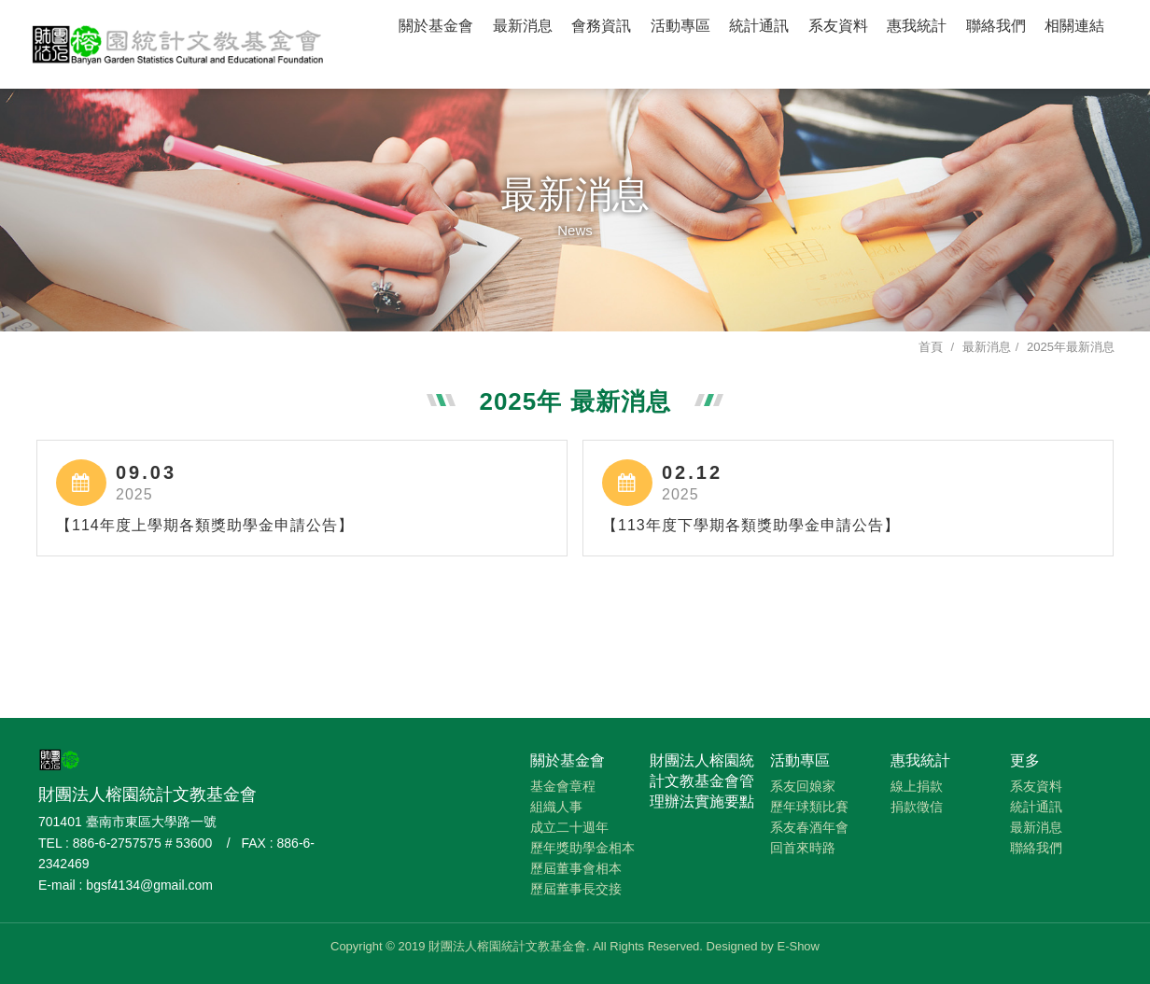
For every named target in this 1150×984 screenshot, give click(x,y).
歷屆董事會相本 (576, 868)
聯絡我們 (996, 26)
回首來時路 (802, 847)
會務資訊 (601, 26)
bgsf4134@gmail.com (149, 885)
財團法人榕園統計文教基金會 (178, 42)
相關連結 (1074, 26)
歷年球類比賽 (809, 806)
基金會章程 (563, 786)
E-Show (798, 946)
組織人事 (556, 806)
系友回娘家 (802, 786)
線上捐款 (917, 786)
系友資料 (838, 26)
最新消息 (523, 26)
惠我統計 (917, 26)
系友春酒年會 (809, 827)
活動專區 (680, 26)
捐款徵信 (917, 806)
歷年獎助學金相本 (582, 847)
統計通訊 (759, 26)
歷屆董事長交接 (576, 888)
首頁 (931, 347)
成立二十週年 (569, 827)
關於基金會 (436, 26)
